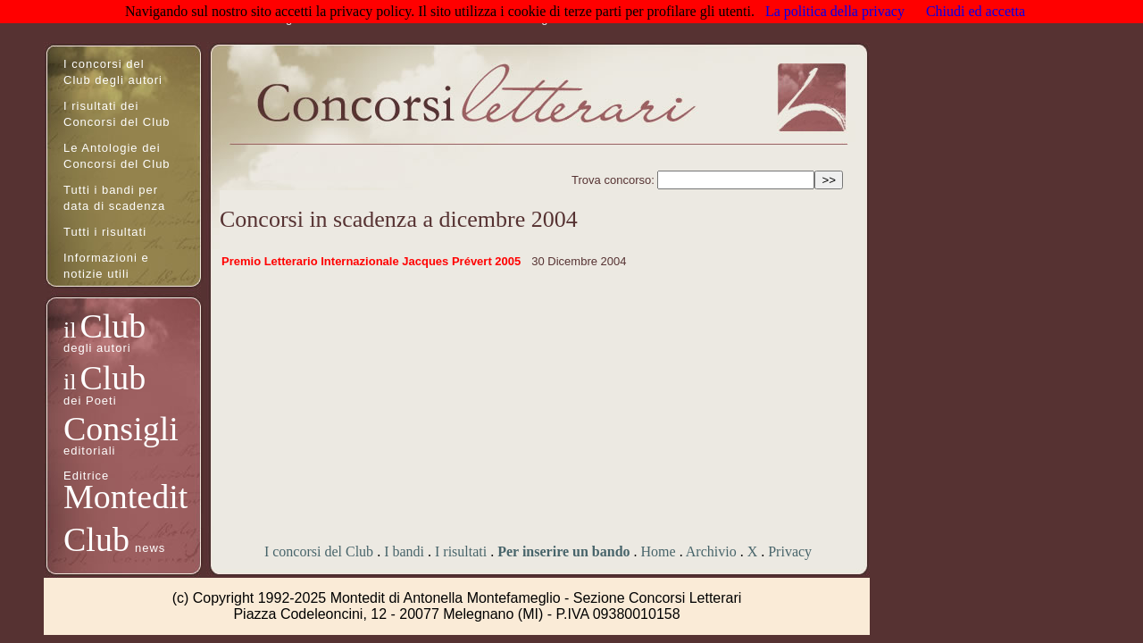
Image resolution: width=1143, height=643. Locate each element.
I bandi (404, 551)
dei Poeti (90, 400)
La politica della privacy (835, 11)
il (69, 330)
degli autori (97, 348)
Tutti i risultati (104, 231)
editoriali (89, 450)
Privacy (790, 551)
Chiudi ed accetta (975, 11)
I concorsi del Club (318, 551)
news (150, 548)
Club (112, 326)
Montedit (125, 496)
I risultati (461, 551)
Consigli (121, 428)
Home (658, 551)
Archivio (711, 551)
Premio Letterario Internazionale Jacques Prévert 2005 (371, 261)
